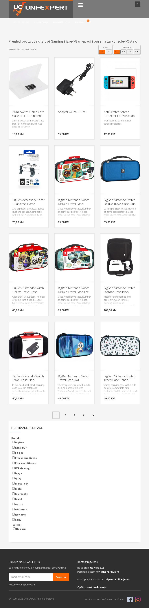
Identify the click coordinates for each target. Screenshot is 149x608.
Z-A (123, 51)
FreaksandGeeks (24, 463)
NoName (19, 514)
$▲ (130, 51)
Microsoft (20, 494)
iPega (17, 473)
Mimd (17, 499)
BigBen (18, 442)
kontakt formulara (107, 571)
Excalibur (19, 447)
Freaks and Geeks (24, 458)
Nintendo (19, 509)
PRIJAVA (79, 22)
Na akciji (19, 529)
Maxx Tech (20, 483)
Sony (16, 519)
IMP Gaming (21, 468)
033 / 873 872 (96, 567)
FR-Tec (17, 452)
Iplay (16, 478)
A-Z (116, 51)
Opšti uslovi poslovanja (91, 587)
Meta (17, 488)
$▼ (136, 51)
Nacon (17, 504)
